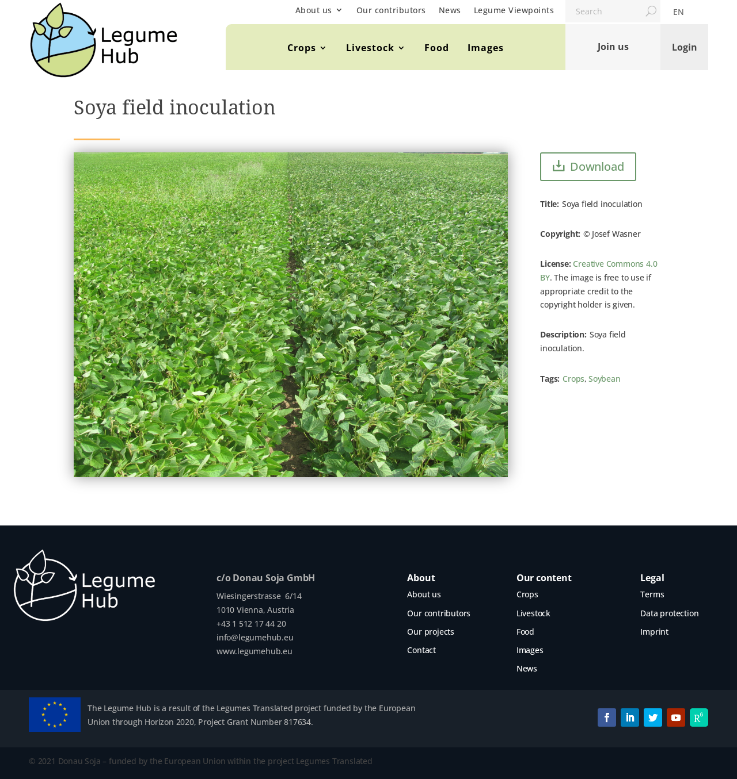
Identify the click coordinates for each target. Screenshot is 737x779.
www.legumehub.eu (254, 651)
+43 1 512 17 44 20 (251, 623)
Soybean (604, 378)
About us (313, 10)
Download (597, 166)
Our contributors (391, 10)
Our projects (430, 631)
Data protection (669, 613)
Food (436, 47)
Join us (613, 46)
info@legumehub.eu (255, 637)
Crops (301, 47)
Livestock (370, 47)
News (450, 10)
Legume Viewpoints (514, 10)
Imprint (654, 631)
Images (486, 47)
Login (684, 46)
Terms (652, 594)
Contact (421, 649)
